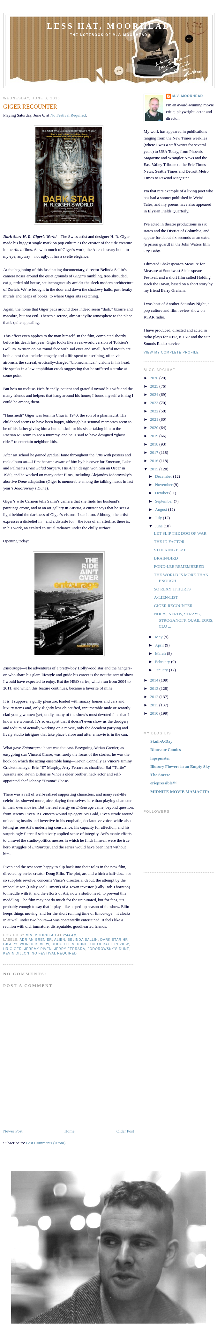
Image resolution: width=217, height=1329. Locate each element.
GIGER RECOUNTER (173, 605)
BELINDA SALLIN (83, 939)
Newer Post (12, 1131)
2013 (154, 688)
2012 (154, 696)
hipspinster (160, 758)
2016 (154, 460)
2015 (154, 469)
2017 (154, 452)
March (161, 653)
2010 (154, 713)
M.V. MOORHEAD (187, 96)
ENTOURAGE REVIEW (109, 944)
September (164, 501)
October (162, 492)
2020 (154, 427)
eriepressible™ (163, 783)
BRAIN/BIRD (166, 558)
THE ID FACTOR (169, 541)
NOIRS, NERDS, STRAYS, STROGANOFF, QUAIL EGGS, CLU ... (183, 620)
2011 (154, 705)
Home (69, 1131)
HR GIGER (12, 949)
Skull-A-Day (161, 741)
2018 (154, 444)
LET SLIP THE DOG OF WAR (180, 533)
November (164, 484)
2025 (154, 386)
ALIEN (59, 939)
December (164, 476)
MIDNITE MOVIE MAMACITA (179, 791)
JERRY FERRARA (69, 949)
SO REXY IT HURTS (172, 589)
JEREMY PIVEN (38, 949)
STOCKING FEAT (170, 549)
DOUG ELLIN (63, 944)
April (160, 645)
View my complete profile (171, 352)
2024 (154, 394)
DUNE (82, 944)
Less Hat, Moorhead (109, 26)
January (162, 670)
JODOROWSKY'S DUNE (109, 949)
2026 (154, 377)
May (159, 636)
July (159, 517)
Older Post (125, 1131)
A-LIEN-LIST (166, 597)
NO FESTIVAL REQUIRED (54, 953)
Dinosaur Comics (165, 749)
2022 (154, 411)
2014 (154, 680)
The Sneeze (160, 774)
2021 (154, 419)
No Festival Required (68, 115)
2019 (154, 435)
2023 (154, 402)
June (159, 526)
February (163, 661)
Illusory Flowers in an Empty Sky (180, 766)
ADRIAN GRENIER (35, 939)
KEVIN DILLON (16, 953)
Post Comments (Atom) (46, 1142)
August (161, 509)
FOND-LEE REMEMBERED (179, 566)
